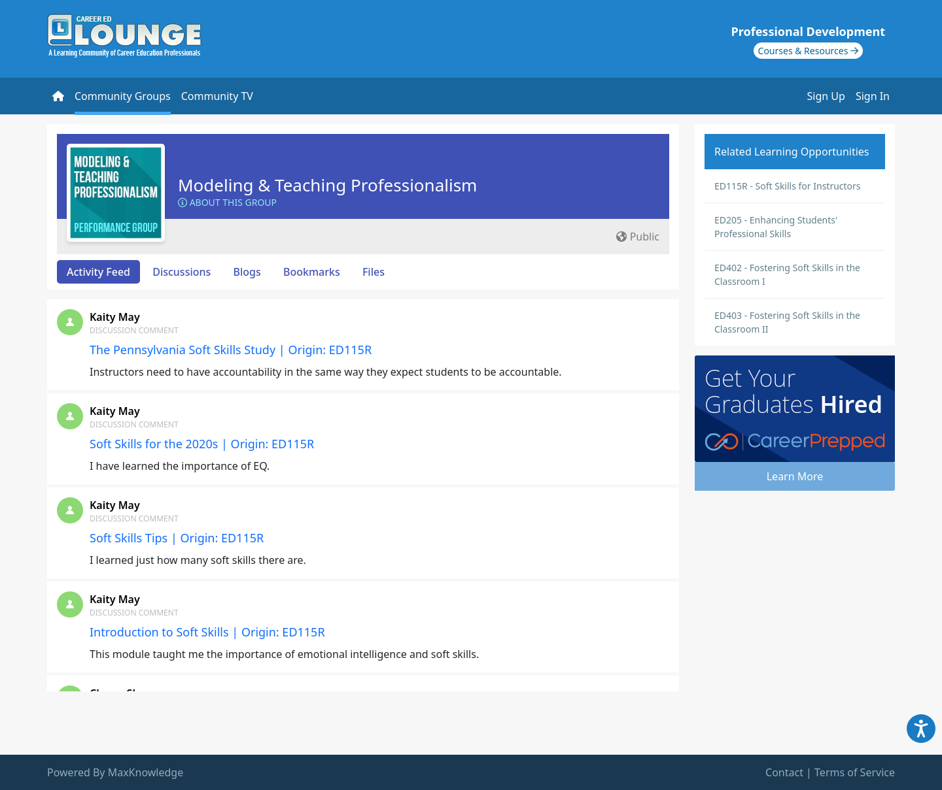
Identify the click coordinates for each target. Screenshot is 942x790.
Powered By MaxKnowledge (115, 772)
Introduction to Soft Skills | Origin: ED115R (207, 632)
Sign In (873, 96)
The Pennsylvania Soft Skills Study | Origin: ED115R (231, 349)
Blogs (247, 272)
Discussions (181, 272)
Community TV (217, 96)
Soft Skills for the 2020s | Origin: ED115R (202, 444)
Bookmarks (311, 272)
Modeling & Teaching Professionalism (327, 185)
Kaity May (115, 317)
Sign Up (826, 96)
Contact (784, 772)
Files (373, 272)
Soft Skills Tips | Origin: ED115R (177, 538)
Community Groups (123, 96)
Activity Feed (98, 272)
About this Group (227, 202)
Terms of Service (854, 772)
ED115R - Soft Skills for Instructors (787, 186)
